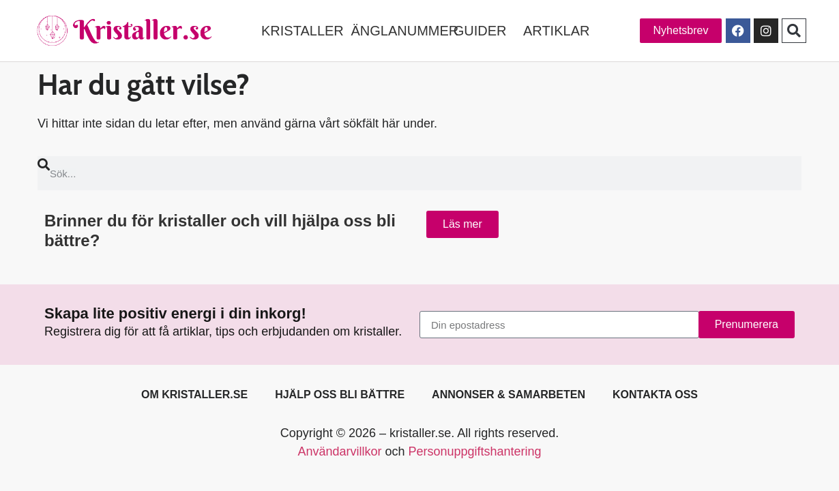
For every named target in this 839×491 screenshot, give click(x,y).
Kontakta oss (655, 394)
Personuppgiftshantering (474, 451)
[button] (794, 30)
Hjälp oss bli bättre (339, 394)
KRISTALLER (302, 30)
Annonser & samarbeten (508, 394)
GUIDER (480, 30)
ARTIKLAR (556, 30)
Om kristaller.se (194, 394)
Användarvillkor (339, 451)
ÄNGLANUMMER (404, 30)
